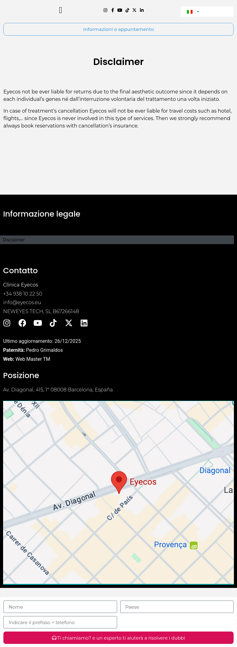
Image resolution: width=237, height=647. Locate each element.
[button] (60, 22)
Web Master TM (32, 384)
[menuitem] (207, 24)
